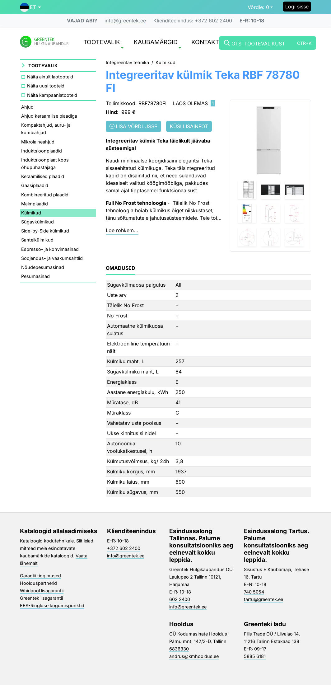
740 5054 (254, 591)
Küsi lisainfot (189, 126)
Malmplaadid (34, 203)
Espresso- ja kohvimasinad (50, 249)
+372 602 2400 (123, 548)
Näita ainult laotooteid (50, 76)
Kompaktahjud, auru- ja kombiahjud (46, 128)
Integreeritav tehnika (127, 62)
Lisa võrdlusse (133, 126)
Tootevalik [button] (103, 43)
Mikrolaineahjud (37, 141)
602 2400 (179, 599)
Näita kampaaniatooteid (52, 95)
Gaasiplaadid (34, 185)
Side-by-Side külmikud (45, 230)
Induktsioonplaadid (41, 150)
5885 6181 (255, 656)
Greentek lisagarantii (41, 598)
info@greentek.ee (125, 20)
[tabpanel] (208, 388)
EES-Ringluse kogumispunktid (52, 605)
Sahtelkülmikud (37, 239)
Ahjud (27, 107)
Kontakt (205, 42)
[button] (30, 7)
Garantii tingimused (40, 575)
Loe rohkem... (122, 230)
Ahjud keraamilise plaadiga (49, 116)
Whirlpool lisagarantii (41, 590)
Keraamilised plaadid (42, 176)
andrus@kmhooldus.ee (194, 656)
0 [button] (258, 7)
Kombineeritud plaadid (44, 194)
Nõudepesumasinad (42, 267)
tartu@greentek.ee (263, 599)
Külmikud (31, 212)
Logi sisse (297, 6)
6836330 (179, 648)
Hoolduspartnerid (38, 583)
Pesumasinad (35, 276)
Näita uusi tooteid (45, 85)
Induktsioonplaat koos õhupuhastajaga (45, 163)
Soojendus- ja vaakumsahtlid (52, 258)
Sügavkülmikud (37, 221)
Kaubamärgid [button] (157, 43)
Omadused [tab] (120, 268)
